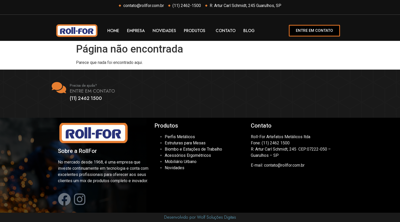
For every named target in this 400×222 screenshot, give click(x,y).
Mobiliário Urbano (181, 161)
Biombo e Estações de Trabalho (193, 149)
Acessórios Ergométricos (188, 155)
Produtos (194, 31)
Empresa (136, 31)
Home (113, 31)
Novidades (164, 31)
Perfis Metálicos (180, 136)
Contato (226, 31)
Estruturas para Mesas (185, 142)
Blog (249, 31)
